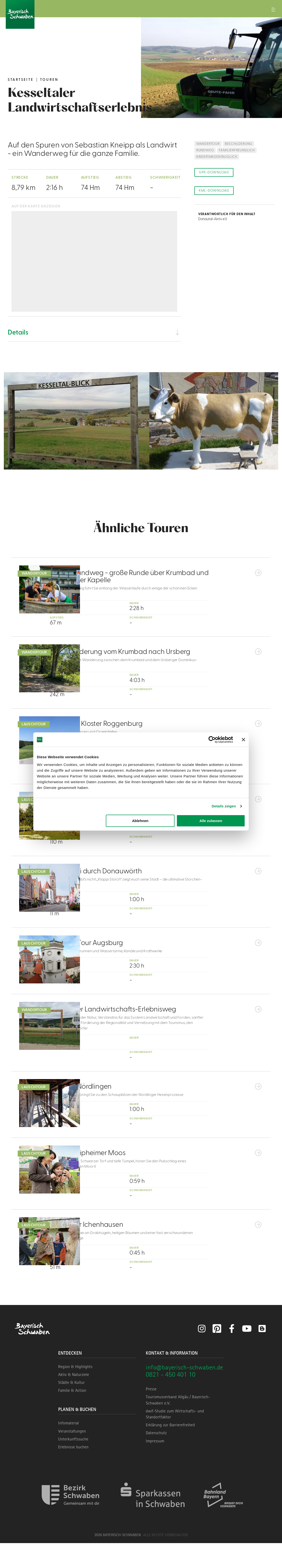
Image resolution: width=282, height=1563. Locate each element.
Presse (151, 1408)
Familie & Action (72, 1410)
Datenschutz (156, 1452)
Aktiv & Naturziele (73, 1394)
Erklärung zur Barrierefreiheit (170, 1444)
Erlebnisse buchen (73, 1466)
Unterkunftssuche (73, 1458)
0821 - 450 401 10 (170, 1394)
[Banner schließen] (243, 739)
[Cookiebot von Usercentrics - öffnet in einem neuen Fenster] (212, 739)
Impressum (155, 1460)
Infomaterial (68, 1442)
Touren (49, 80)
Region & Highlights (75, 1386)
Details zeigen (224, 806)
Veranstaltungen (72, 1450)
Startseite (21, 80)
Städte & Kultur (71, 1402)
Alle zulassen (210, 821)
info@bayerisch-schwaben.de (184, 1387)
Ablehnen (140, 821)
